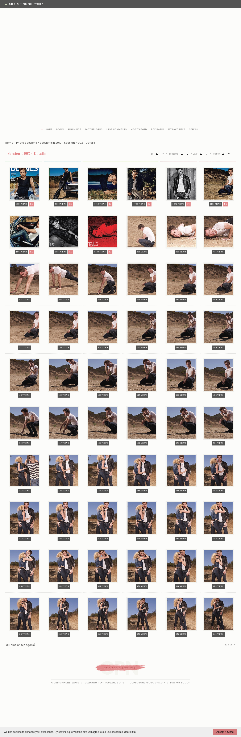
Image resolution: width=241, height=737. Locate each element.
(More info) (130, 731)
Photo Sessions (26, 143)
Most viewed (139, 129)
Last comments (117, 129)
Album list (74, 129)
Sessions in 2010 (50, 143)
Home (49, 129)
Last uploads (94, 129)
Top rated (157, 129)
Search (193, 129)
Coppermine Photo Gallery (147, 682)
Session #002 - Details (79, 143)
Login (60, 129)
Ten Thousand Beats (111, 682)
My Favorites (176, 129)
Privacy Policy (180, 682)
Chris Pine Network (24, 4)
